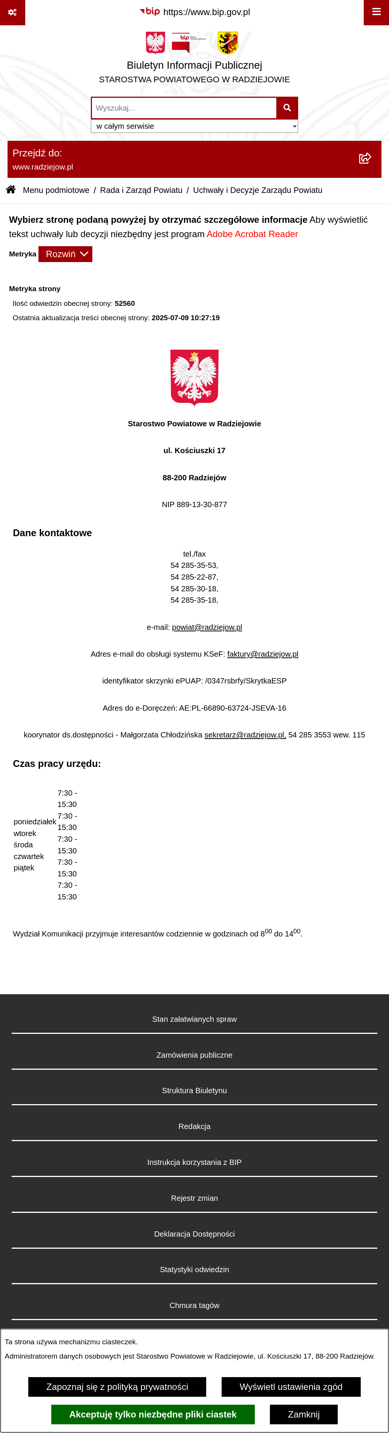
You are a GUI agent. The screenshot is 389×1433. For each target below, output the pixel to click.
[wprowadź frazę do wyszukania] (184, 108)
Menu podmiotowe (56, 190)
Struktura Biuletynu (194, 1090)
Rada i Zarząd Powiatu (141, 190)
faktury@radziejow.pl (262, 654)
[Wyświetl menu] (376, 12)
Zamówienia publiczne (194, 1055)
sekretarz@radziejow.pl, (245, 735)
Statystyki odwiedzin (194, 1269)
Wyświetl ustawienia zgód (291, 1387)
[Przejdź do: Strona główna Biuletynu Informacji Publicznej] (10, 190)
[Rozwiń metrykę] (65, 254)
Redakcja (194, 1126)
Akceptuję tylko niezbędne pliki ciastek (153, 1414)
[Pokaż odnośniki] (12, 12)
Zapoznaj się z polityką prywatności (117, 1387)
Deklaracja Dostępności (194, 1234)
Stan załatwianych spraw (194, 1019)
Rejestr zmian (194, 1198)
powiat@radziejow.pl (207, 627)
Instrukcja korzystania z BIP (194, 1162)
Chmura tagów (195, 1305)
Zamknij (304, 1414)
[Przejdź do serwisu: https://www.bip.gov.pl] (194, 12)
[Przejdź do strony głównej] (194, 60)
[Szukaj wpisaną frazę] (287, 108)
